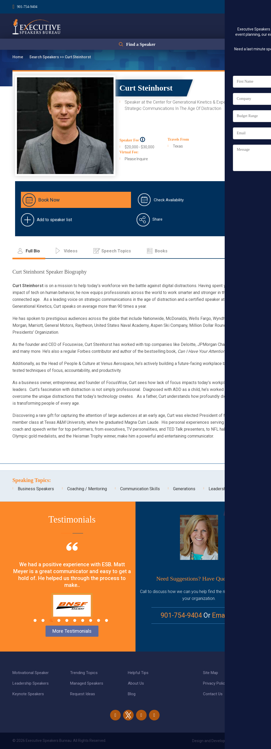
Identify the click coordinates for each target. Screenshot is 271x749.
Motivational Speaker (30, 672)
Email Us (225, 615)
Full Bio (241, 130)
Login (227, 5)
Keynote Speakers (28, 694)
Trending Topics (84, 672)
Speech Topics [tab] (116, 250)
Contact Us (213, 694)
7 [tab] (82, 620)
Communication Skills (140, 488)
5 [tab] (66, 620)
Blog (132, 694)
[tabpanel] (72, 587)
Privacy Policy (215, 683)
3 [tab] (50, 620)
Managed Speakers (86, 683)
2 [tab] (43, 620)
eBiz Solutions (247, 741)
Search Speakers (44, 57)
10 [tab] (106, 620)
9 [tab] (98, 620)
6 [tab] (74, 620)
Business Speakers (36, 488)
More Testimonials (72, 631)
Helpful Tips (138, 672)
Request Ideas (82, 694)
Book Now (49, 200)
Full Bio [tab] (33, 250)
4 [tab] (58, 620)
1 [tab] (35, 620)
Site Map (210, 672)
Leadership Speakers (30, 683)
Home (18, 57)
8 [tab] (90, 620)
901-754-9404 (27, 6)
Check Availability (169, 200)
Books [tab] (161, 250)
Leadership (219, 488)
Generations (184, 488)
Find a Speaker (140, 45)
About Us (136, 683)
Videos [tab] (71, 250)
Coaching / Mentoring (87, 488)
